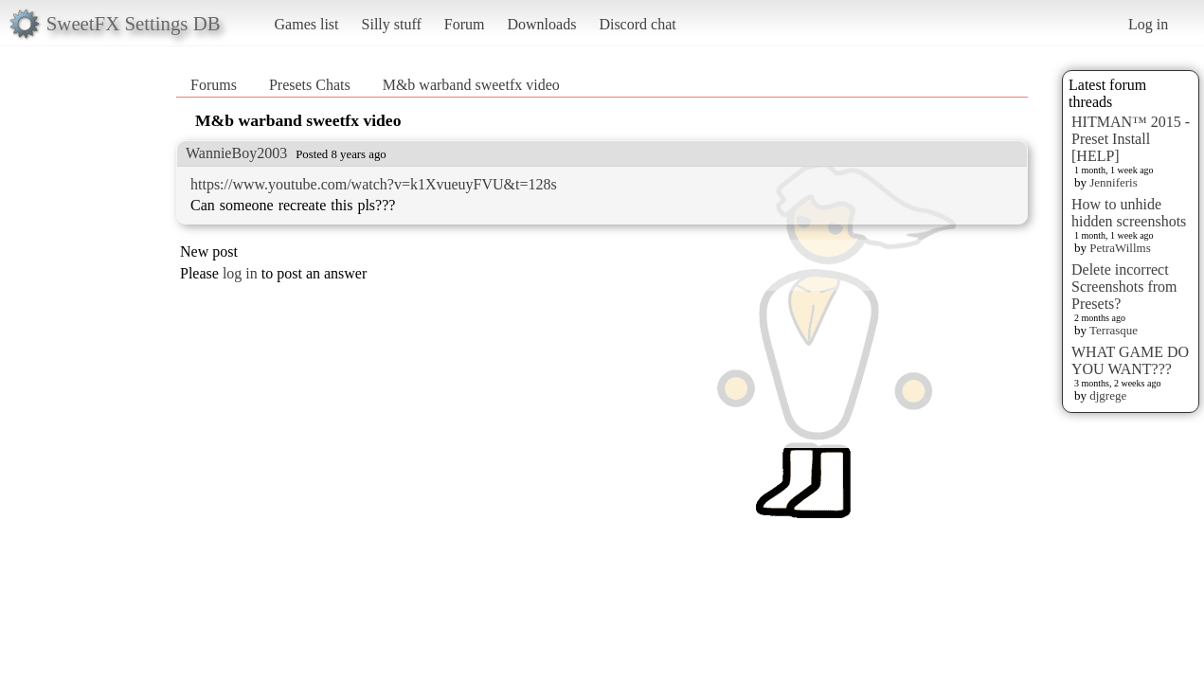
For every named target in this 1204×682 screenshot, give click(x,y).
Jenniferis (1113, 182)
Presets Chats (309, 85)
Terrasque (1113, 330)
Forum (464, 24)
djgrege (1107, 395)
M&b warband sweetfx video (471, 85)
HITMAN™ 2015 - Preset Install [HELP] (1130, 139)
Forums (213, 85)
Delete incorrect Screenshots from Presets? (1124, 286)
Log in (1148, 24)
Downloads (541, 24)
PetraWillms (1119, 248)
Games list (307, 24)
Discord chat (637, 24)
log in (240, 273)
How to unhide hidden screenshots (1128, 212)
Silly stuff (392, 24)
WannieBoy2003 (236, 153)
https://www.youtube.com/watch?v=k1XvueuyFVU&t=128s (373, 184)
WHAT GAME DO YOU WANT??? (1130, 360)
